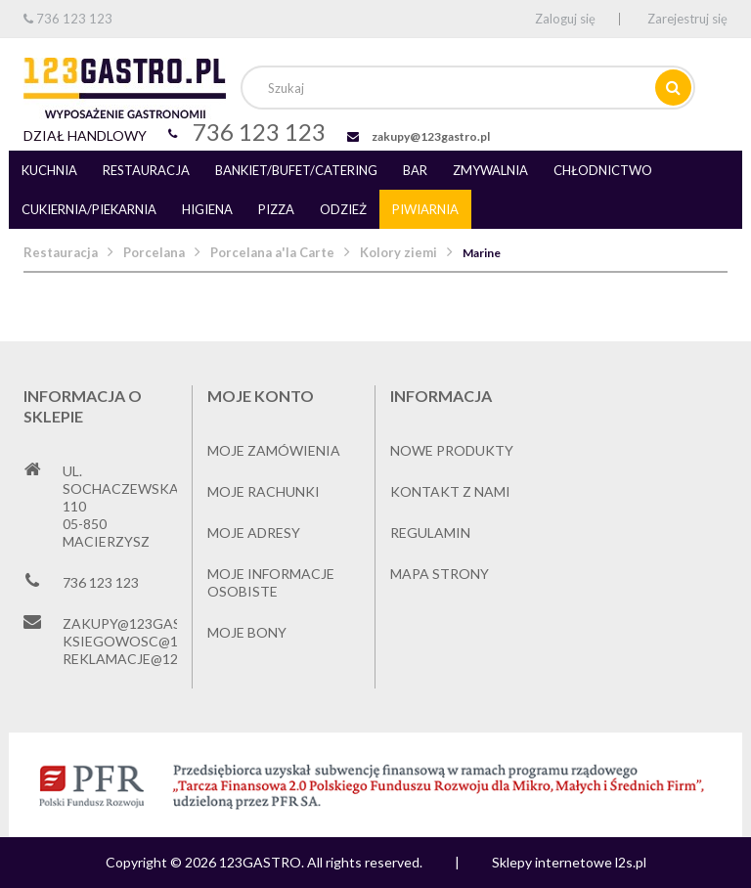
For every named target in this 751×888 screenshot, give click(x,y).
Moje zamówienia (273, 450)
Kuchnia (49, 170)
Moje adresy (253, 532)
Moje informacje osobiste (270, 582)
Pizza (276, 209)
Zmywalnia (490, 170)
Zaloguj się (565, 18)
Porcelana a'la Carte (272, 252)
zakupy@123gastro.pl (431, 136)
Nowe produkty (451, 450)
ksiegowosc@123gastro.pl (167, 641)
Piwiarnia (425, 209)
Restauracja (146, 170)
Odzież (343, 209)
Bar (415, 170)
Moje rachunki (263, 491)
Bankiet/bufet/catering (296, 170)
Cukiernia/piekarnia (89, 209)
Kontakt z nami (450, 491)
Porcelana (154, 252)
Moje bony (247, 632)
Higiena (207, 209)
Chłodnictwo (602, 170)
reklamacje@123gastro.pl (163, 658)
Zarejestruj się (687, 18)
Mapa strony (439, 573)
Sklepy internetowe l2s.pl (569, 862)
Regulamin (430, 532)
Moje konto (260, 395)
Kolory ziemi (398, 252)
